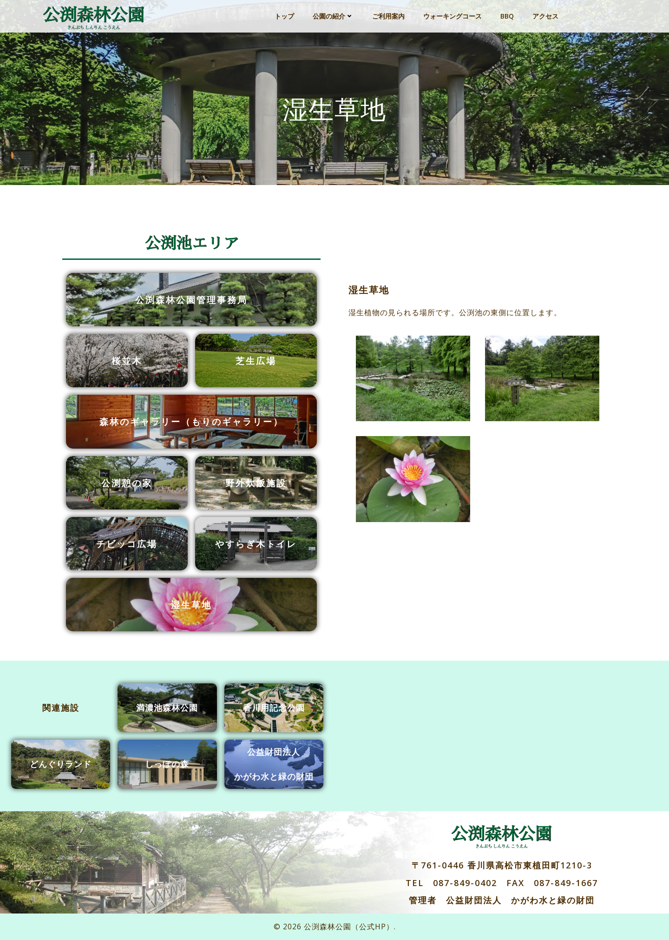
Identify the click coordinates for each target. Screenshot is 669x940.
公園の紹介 (333, 16)
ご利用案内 (388, 16)
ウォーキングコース (452, 16)
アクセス (545, 16)
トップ (284, 16)
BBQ (507, 16)
